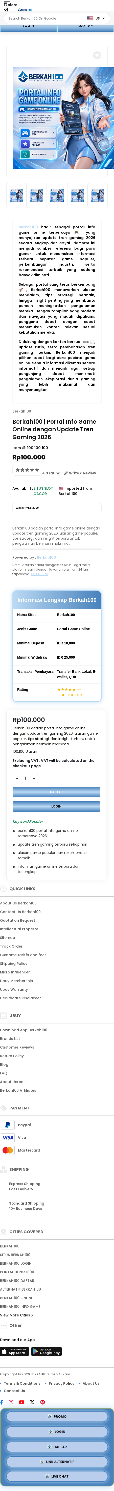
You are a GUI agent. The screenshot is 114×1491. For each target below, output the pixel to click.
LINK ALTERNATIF (57, 1461)
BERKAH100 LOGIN (16, 1263)
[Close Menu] (6, 11)
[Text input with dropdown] (44, 18)
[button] (97, 55)
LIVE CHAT (57, 1476)
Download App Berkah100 (23, 1030)
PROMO (57, 1417)
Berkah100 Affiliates (18, 1090)
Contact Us (14, 1390)
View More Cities (16, 1315)
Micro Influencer (15, 972)
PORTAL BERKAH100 (17, 1272)
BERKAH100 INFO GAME (20, 1306)
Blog (4, 1064)
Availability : (22, 491)
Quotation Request (17, 920)
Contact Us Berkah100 (20, 911)
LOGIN (28, 25)
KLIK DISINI (39, 574)
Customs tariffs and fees (23, 954)
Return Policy (12, 1055)
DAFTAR (85, 25)
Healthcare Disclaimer (20, 998)
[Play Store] (46, 1353)
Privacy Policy (61, 1383)
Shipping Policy (13, 963)
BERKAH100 (9, 1246)
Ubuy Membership (16, 980)
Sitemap (7, 937)
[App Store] (15, 1353)
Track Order (11, 946)
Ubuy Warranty (14, 989)
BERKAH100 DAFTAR (17, 1280)
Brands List (10, 1038)
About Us (91, 1383)
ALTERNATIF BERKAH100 (20, 1289)
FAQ (3, 1073)
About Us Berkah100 (18, 903)
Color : (27, 508)
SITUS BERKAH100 (15, 1254)
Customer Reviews (17, 1047)
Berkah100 (28, 227)
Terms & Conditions (22, 1383)
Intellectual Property (19, 929)
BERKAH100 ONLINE (16, 1297)
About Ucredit (13, 1081)
